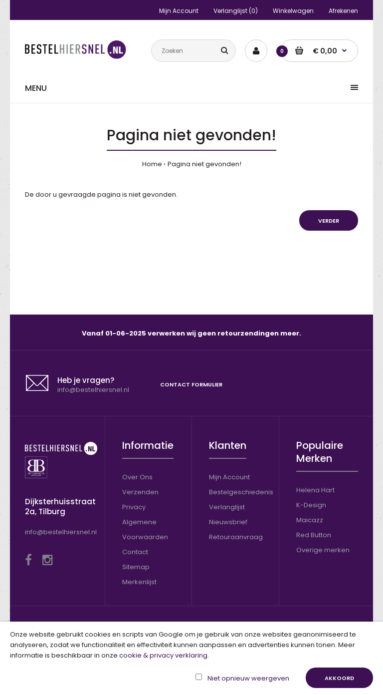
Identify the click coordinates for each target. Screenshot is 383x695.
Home (152, 164)
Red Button (313, 535)
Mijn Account (178, 10)
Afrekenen (343, 10)
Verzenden (140, 492)
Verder (328, 221)
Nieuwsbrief (228, 522)
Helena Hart (315, 490)
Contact (135, 552)
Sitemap (136, 567)
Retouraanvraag (236, 537)
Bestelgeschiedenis (241, 492)
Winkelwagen (293, 10)
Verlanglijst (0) (235, 10)
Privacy (134, 507)
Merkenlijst (139, 582)
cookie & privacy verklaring (163, 655)
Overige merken (323, 550)
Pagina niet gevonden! (204, 164)
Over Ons (137, 477)
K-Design (311, 505)
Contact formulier (191, 384)
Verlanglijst (227, 507)
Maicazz (309, 520)
